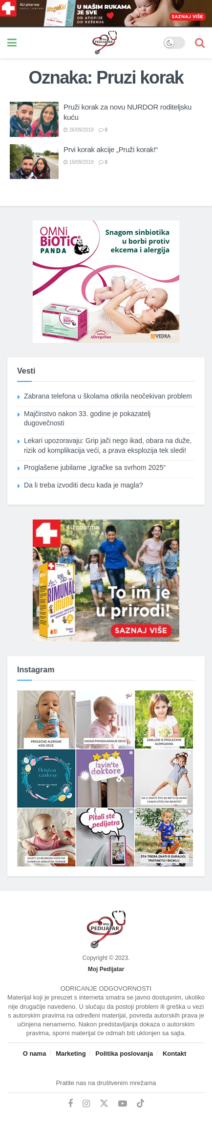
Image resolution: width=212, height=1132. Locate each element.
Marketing (70, 1053)
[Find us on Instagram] (86, 1104)
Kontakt (174, 1053)
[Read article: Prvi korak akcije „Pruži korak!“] (34, 161)
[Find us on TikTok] (141, 1104)
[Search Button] (200, 43)
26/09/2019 (79, 130)
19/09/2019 (79, 162)
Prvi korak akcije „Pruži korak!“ (111, 149)
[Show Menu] (12, 43)
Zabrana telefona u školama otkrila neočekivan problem (108, 396)
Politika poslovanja (124, 1053)
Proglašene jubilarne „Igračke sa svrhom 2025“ (95, 467)
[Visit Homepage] (90, 42)
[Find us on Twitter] (104, 1104)
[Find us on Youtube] (122, 1104)
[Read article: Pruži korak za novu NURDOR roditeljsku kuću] (34, 119)
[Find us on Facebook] (70, 1104)
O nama (34, 1053)
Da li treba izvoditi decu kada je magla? (83, 485)
